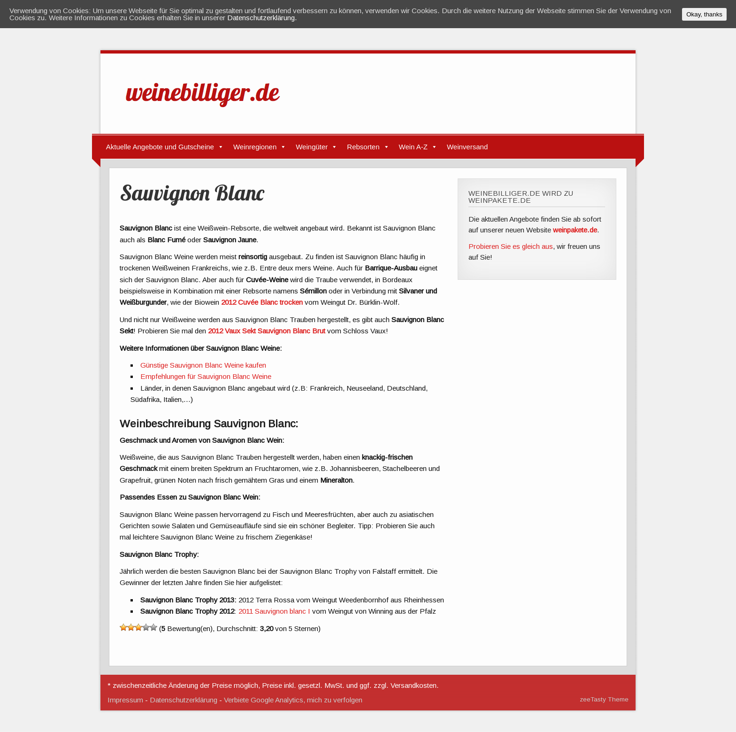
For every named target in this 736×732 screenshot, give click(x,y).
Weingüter (312, 147)
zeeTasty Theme (604, 699)
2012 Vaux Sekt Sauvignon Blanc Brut (267, 331)
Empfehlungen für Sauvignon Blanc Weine (205, 376)
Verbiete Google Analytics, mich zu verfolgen (293, 700)
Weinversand (467, 147)
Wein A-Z (413, 147)
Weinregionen (254, 147)
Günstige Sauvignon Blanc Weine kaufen (203, 365)
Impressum (125, 700)
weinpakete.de (575, 230)
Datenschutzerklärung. (262, 18)
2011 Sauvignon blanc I (275, 611)
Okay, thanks (704, 14)
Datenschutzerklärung (183, 700)
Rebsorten (363, 147)
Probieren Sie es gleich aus (510, 246)
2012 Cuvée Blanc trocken (263, 302)
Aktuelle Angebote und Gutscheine (160, 147)
